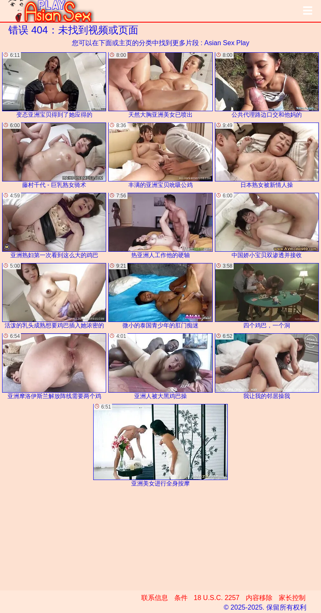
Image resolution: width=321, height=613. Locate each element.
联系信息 (154, 597)
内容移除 (259, 597)
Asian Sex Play (227, 42)
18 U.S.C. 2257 (216, 597)
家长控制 (292, 597)
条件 (181, 597)
